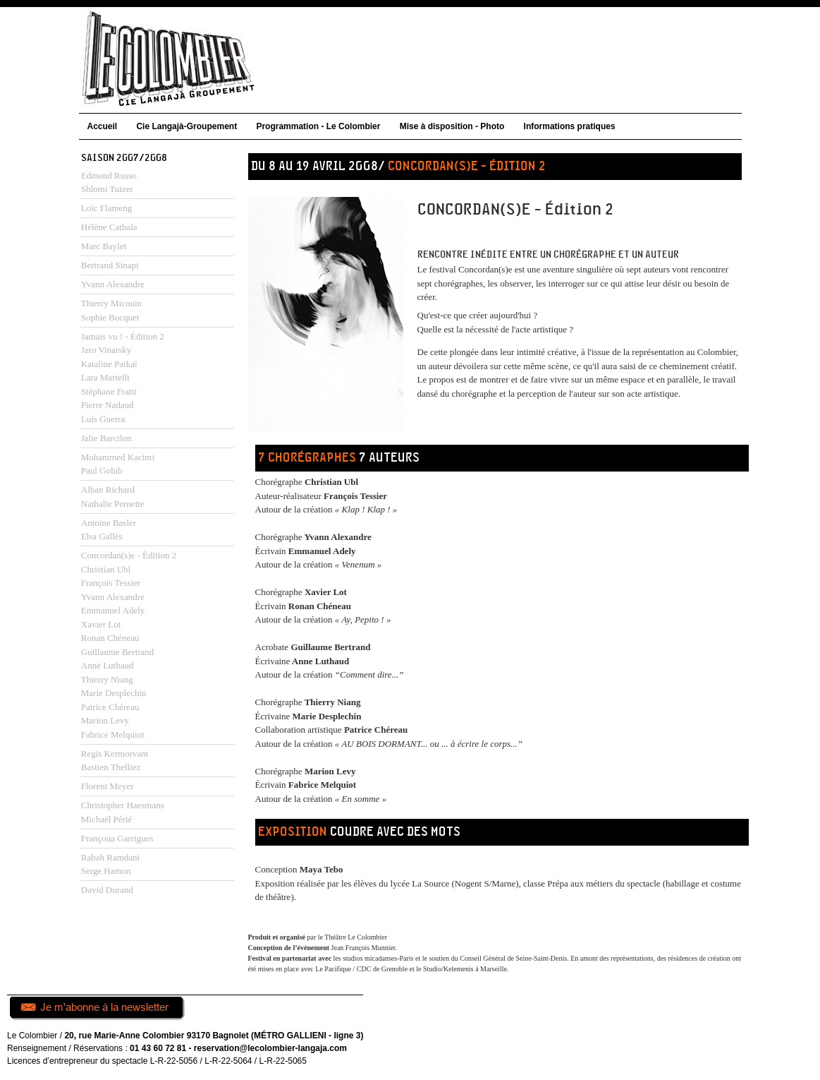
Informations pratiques (570, 126)
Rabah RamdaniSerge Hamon (110, 864)
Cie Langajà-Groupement (186, 126)
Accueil (102, 126)
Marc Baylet (104, 246)
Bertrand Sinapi (110, 265)
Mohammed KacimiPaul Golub (117, 464)
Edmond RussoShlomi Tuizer (109, 182)
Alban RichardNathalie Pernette (113, 496)
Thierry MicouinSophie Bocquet (111, 310)
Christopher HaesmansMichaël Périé (122, 812)
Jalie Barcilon (106, 438)
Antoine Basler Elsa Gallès (108, 529)
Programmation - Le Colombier (318, 126)
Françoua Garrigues (117, 838)
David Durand (107, 889)
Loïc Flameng (107, 208)
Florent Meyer (107, 786)
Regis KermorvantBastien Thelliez (115, 760)
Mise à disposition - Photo (452, 126)
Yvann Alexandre (113, 284)
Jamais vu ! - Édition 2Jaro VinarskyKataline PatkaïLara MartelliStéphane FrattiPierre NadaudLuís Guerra (122, 377)
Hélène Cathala (109, 227)
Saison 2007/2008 (124, 157)
